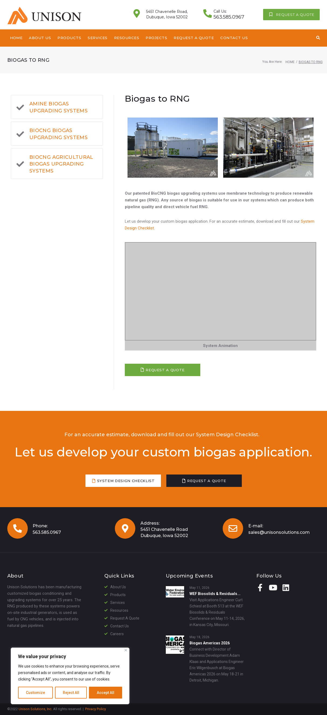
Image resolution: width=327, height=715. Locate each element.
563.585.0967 (47, 532)
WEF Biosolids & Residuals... (215, 594)
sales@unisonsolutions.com (279, 532)
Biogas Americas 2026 (210, 643)
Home (290, 62)
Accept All (105, 692)
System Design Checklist (227, 435)
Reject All (71, 692)
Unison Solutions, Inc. (35, 709)
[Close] (126, 650)
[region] (70, 676)
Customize (35, 692)
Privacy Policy (95, 709)
